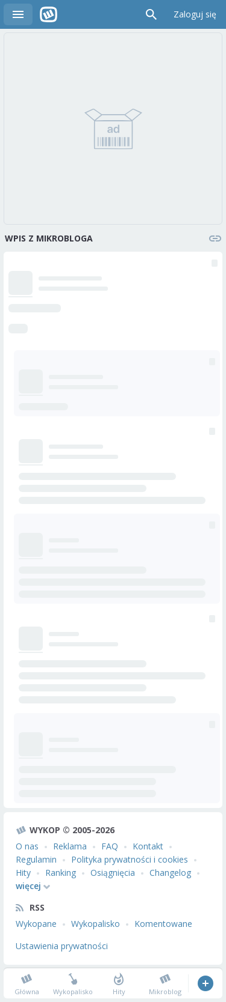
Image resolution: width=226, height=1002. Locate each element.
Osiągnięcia (112, 872)
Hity (23, 872)
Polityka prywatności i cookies (129, 859)
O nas (27, 846)
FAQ (109, 846)
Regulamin (36, 859)
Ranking (60, 872)
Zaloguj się (195, 14)
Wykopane (36, 923)
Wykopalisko (95, 923)
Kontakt (148, 846)
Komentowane (163, 923)
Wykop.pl (48, 14)
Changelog (170, 872)
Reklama (70, 846)
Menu (18, 14)
